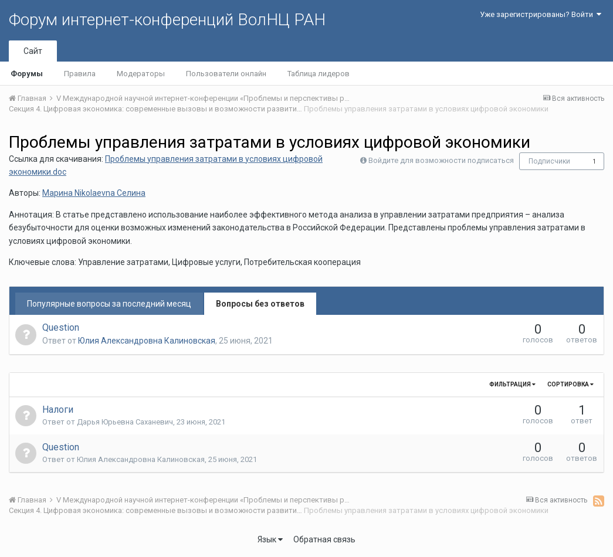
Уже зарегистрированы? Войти (540, 14)
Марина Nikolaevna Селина (93, 193)
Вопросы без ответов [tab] (260, 303)
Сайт (32, 51)
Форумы (27, 73)
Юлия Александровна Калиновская (146, 340)
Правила (80, 73)
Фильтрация (512, 384)
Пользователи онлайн (226, 73)
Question (60, 327)
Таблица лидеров (318, 73)
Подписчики (549, 161)
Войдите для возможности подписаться (441, 160)
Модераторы (141, 73)
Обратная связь (324, 539)
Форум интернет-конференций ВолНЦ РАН (167, 19)
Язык (270, 539)
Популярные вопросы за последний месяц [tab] (109, 303)
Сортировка (570, 384)
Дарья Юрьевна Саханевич (125, 421)
